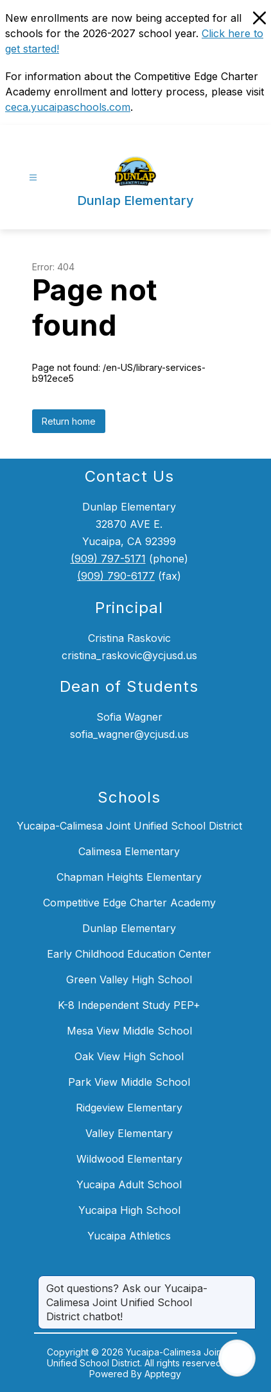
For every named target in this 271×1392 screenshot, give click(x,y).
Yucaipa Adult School (129, 1184)
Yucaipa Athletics (129, 1235)
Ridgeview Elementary (129, 1107)
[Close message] (245, 1281)
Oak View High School (129, 1056)
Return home (69, 421)
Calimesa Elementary (129, 851)
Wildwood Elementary (129, 1158)
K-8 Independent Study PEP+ (129, 1005)
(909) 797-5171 (108, 558)
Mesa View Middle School (129, 1030)
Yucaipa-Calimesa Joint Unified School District (129, 825)
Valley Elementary (129, 1133)
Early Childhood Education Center (129, 953)
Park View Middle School (129, 1082)
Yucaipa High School (129, 1210)
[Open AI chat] (237, 1358)
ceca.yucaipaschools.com (67, 107)
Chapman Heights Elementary (129, 877)
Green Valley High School (129, 979)
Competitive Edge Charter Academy (129, 902)
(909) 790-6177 (116, 575)
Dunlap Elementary (129, 928)
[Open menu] (33, 177)
